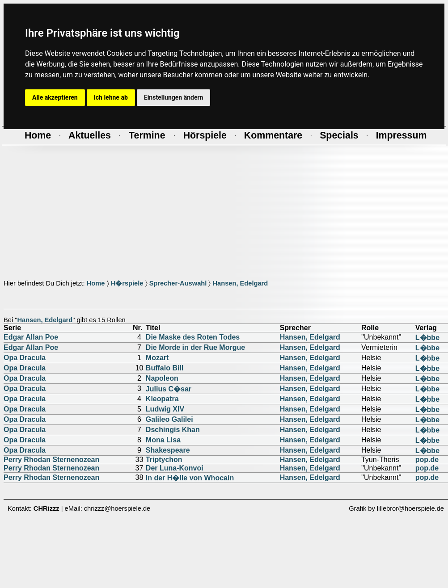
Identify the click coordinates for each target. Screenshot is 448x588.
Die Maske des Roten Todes (193, 337)
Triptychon (164, 459)
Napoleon (162, 378)
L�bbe (427, 337)
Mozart (157, 357)
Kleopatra (162, 399)
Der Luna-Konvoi (174, 468)
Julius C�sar (168, 389)
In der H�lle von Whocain (190, 478)
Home (96, 283)
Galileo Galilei (169, 419)
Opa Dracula (25, 357)
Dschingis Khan (173, 429)
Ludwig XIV (165, 409)
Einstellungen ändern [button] (173, 97)
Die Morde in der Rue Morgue (195, 347)
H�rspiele (127, 283)
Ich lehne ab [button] (111, 97)
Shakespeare (168, 450)
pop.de (427, 459)
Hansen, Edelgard (240, 283)
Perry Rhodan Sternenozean (51, 459)
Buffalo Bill (164, 368)
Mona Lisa (163, 440)
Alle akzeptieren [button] (55, 97)
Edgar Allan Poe (31, 337)
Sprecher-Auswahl (178, 283)
